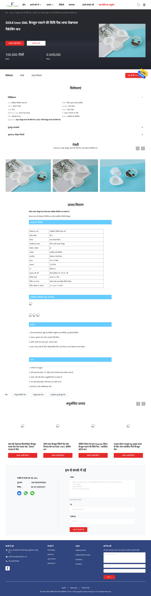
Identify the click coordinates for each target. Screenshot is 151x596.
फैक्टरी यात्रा (50, 554)
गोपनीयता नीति (86, 588)
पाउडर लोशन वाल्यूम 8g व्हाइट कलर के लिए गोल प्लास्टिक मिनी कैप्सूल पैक (128, 447)
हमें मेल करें (36, 43)
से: (71, 505)
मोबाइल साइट (73, 588)
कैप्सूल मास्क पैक (38, 395)
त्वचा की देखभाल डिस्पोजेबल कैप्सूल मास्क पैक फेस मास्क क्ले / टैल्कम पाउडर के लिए (22, 447)
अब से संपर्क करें (78, 529)
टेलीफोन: (73, 516)
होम (6, 13)
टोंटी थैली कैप (79, 560)
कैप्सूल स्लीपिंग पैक (20, 395)
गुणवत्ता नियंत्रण (51, 559)
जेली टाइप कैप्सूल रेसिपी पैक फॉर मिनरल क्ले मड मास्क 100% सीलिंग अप (57, 447)
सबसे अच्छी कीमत (15, 43)
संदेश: (72, 477)
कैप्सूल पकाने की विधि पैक (23, 13)
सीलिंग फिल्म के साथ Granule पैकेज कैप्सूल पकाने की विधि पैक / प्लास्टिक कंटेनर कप (93, 447)
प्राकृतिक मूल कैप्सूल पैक (58, 395)
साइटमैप (64, 588)
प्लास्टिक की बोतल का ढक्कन (83, 555)
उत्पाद (11, 13)
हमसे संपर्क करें (51, 563)
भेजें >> (109, 577)
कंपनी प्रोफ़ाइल (51, 550)
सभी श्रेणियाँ (79, 564)
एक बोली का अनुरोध (135, 75)
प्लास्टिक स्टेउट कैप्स (81, 550)
